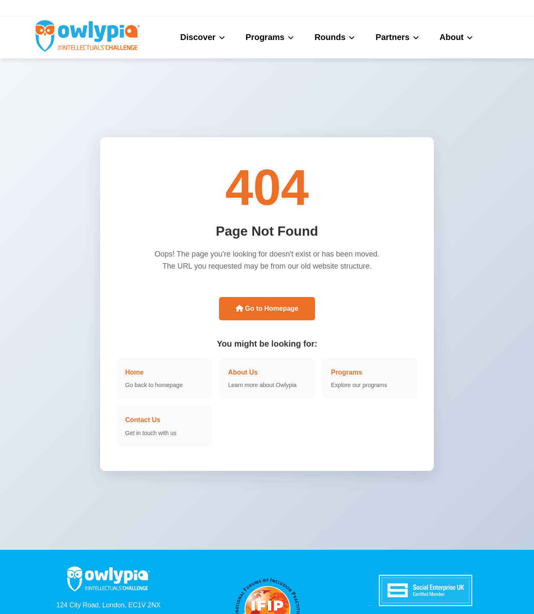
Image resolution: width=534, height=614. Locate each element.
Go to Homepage (267, 308)
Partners (392, 37)
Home (134, 372)
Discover (198, 37)
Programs (265, 37)
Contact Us (142, 419)
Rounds (330, 37)
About (452, 37)
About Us (243, 372)
